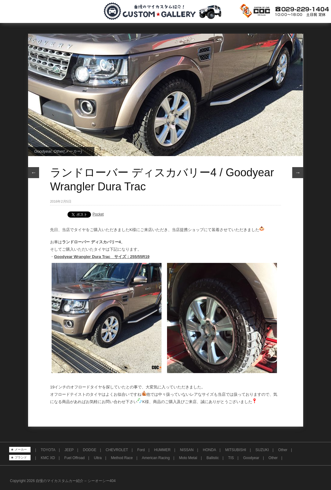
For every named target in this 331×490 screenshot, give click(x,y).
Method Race (122, 458)
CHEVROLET (117, 450)
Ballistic (212, 458)
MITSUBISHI (235, 450)
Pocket (98, 214)
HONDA (209, 450)
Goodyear (42, 151)
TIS (231, 458)
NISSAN (187, 450)
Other (282, 450)
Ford (141, 450)
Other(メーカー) (68, 151)
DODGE (89, 450)
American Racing (155, 458)
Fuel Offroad (74, 458)
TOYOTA (48, 450)
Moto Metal (188, 458)
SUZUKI (262, 450)
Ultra (98, 458)
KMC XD (48, 458)
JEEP (69, 450)
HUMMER (162, 450)
